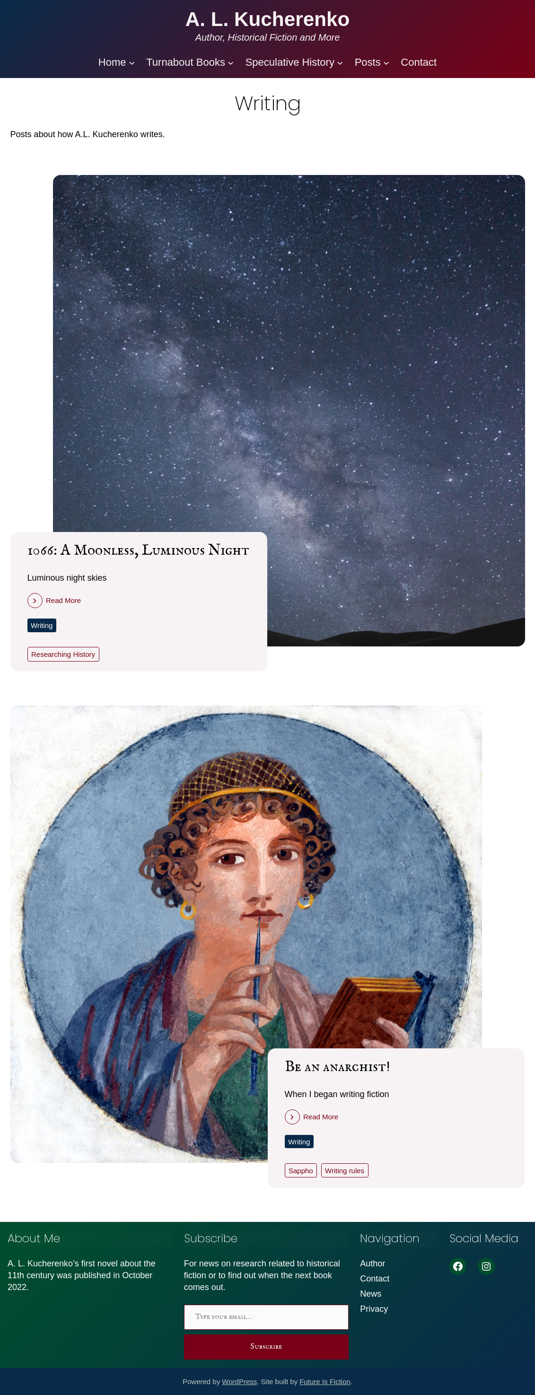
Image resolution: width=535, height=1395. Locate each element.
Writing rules (344, 1171)
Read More (63, 600)
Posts (368, 62)
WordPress (239, 1382)
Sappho (301, 1171)
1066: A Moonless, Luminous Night (138, 550)
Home (112, 62)
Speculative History (290, 62)
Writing (42, 625)
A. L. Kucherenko (267, 19)
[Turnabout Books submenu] (231, 62)
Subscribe (266, 1346)
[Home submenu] (132, 62)
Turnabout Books (185, 62)
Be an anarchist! (337, 1067)
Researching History (63, 654)
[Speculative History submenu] (340, 62)
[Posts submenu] (386, 62)
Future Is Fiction (325, 1382)
